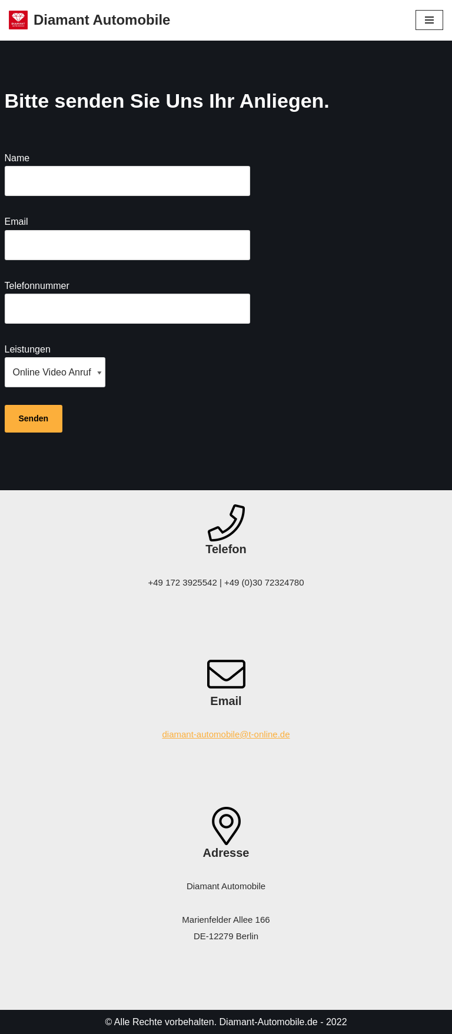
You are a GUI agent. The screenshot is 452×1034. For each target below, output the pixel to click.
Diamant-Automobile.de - (273, 1022)
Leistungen (55, 360)
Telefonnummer (127, 297)
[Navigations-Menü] (429, 20)
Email (127, 233)
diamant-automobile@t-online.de (226, 734)
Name (127, 169)
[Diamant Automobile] (89, 20)
